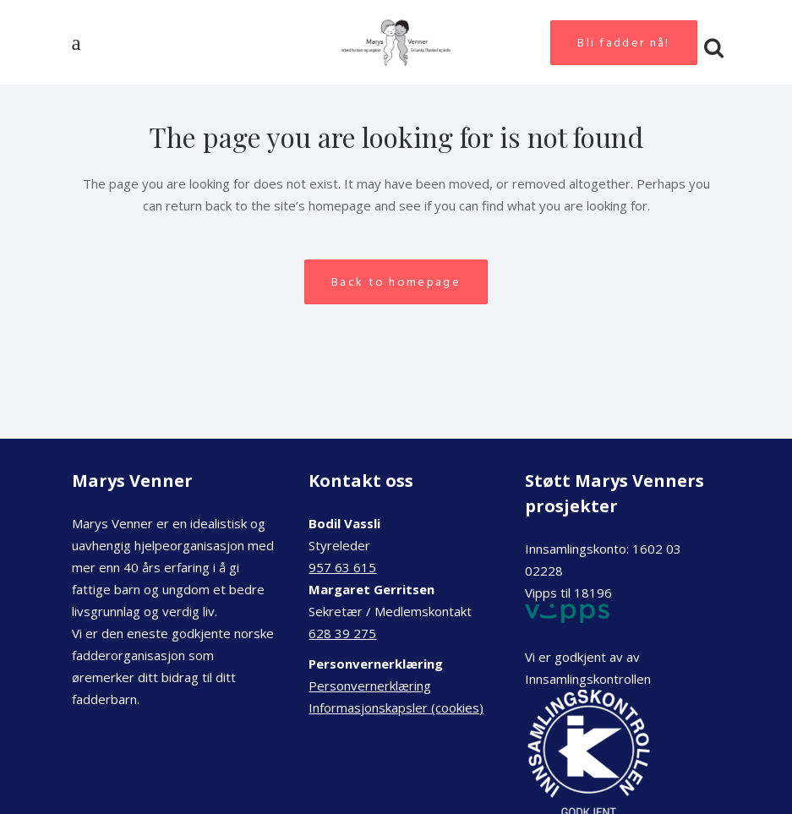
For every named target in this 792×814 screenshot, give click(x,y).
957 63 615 (342, 567)
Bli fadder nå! (623, 42)
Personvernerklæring (370, 685)
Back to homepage (396, 282)
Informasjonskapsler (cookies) (396, 707)
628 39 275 (342, 633)
